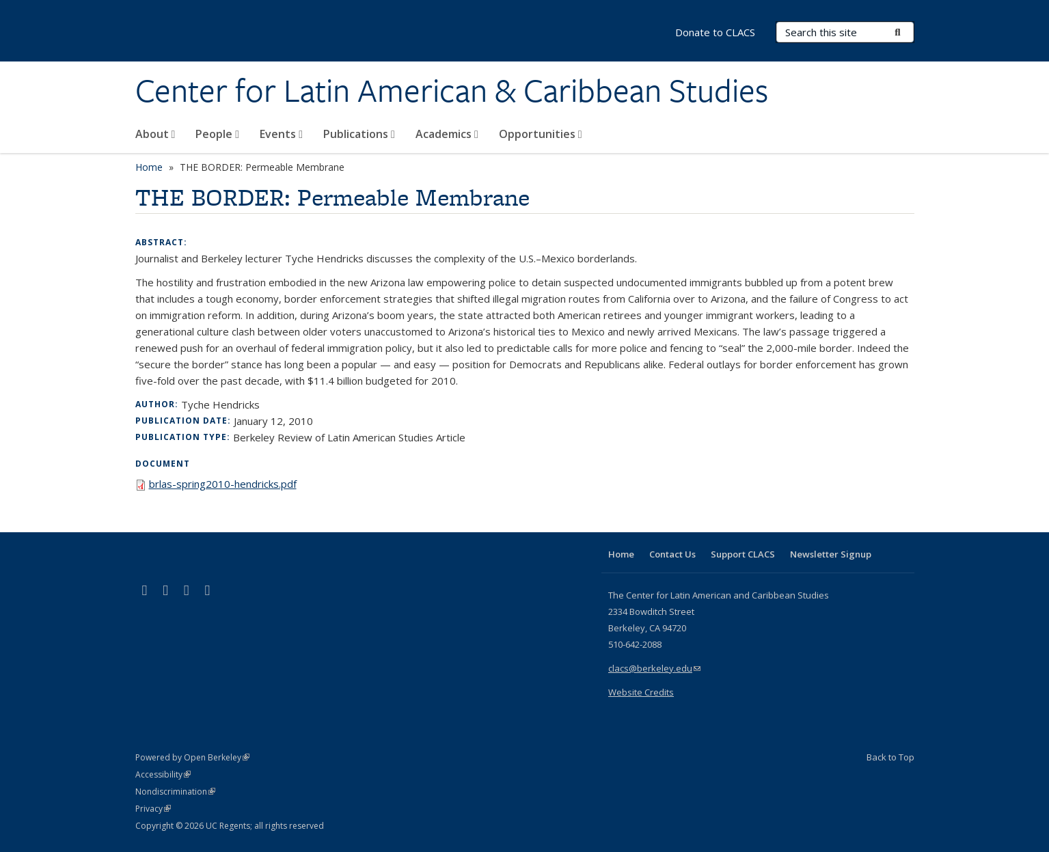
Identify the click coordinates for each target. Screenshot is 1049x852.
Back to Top (890, 757)
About (155, 133)
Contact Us (672, 554)
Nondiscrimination (175, 791)
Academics (446, 133)
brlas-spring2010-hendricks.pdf (223, 484)
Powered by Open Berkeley (192, 757)
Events (281, 133)
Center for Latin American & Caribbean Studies (451, 90)
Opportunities (540, 133)
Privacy (153, 808)
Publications (359, 133)
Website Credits (641, 692)
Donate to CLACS (715, 32)
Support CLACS (743, 554)
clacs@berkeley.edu (654, 668)
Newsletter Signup (830, 554)
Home (149, 167)
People (217, 133)
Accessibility (163, 774)
